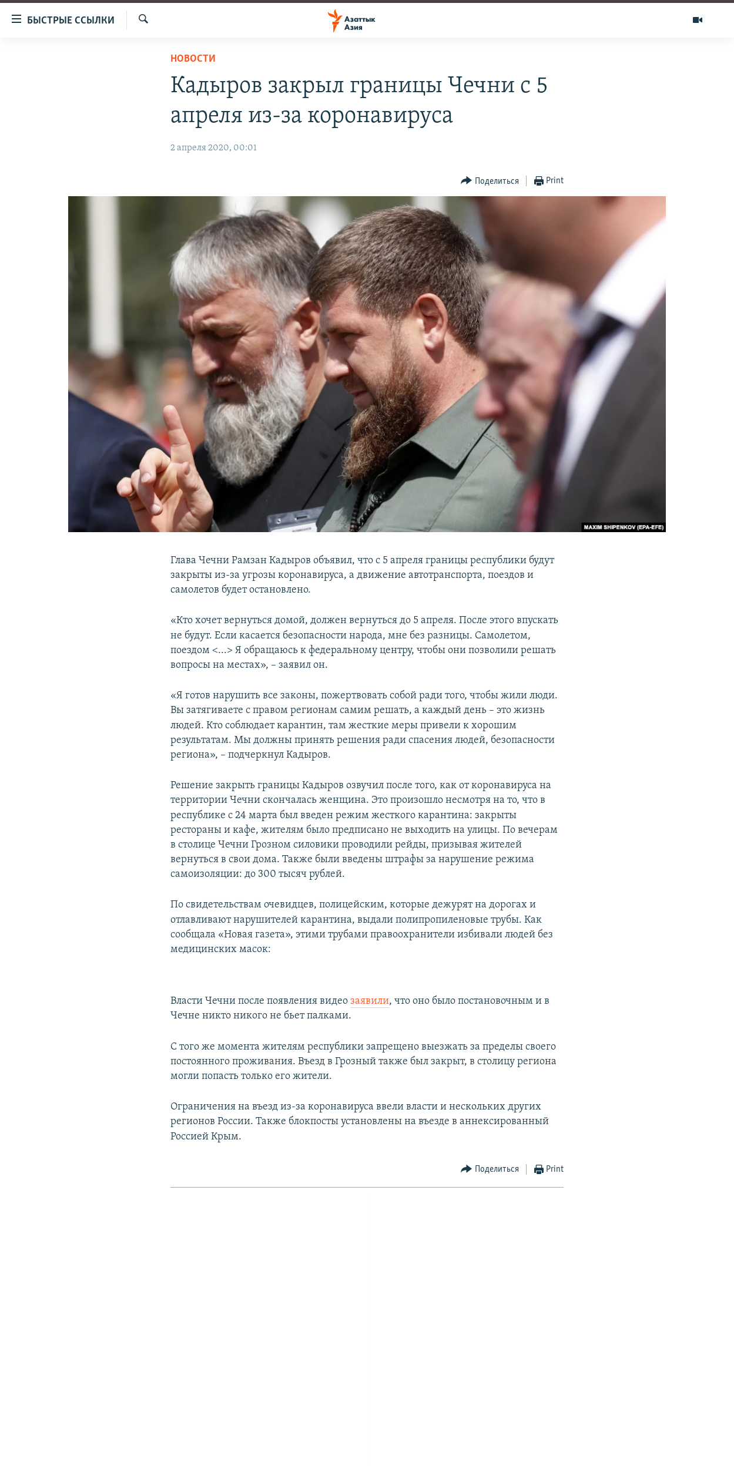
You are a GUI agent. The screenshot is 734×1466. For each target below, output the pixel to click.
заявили (369, 1001)
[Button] (490, 181)
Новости (193, 59)
